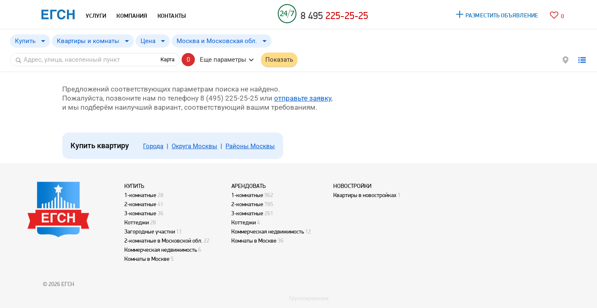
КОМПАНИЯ (131, 15)
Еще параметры (223, 59)
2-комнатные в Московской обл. (163, 240)
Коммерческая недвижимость (160, 249)
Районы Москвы (250, 146)
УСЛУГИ (96, 15)
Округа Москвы (194, 146)
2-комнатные (140, 204)
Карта (167, 59)
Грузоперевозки (308, 298)
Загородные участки (149, 231)
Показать (279, 59)
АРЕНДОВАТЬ (248, 186)
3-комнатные (140, 213)
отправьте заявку (302, 98)
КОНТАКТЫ (172, 15)
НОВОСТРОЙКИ (352, 186)
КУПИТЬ (134, 186)
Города (153, 146)
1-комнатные (140, 195)
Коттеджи (136, 222)
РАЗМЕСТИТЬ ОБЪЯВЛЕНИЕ (502, 15)
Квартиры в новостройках (364, 195)
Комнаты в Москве (147, 258)
